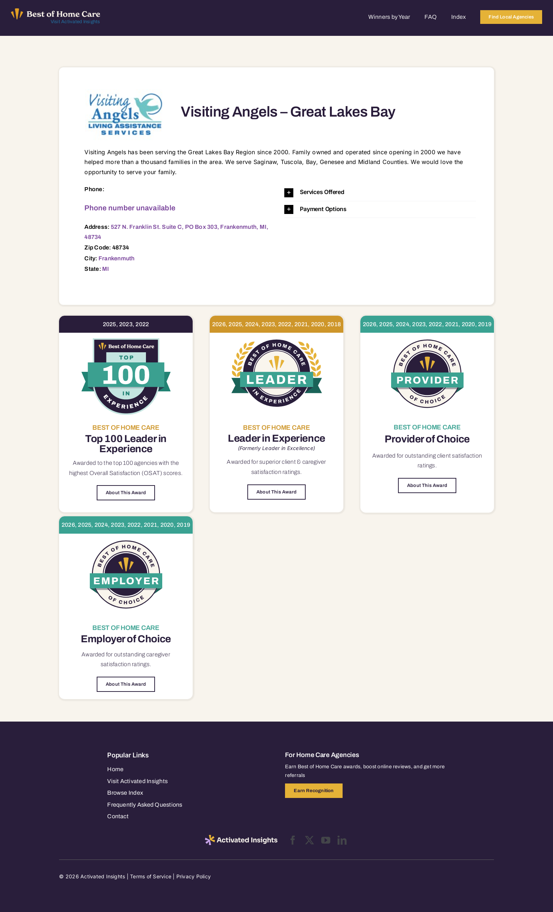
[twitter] (309, 840)
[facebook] (292, 840)
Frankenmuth (117, 258)
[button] (380, 192)
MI (105, 269)
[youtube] (325, 840)
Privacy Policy (193, 876)
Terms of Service (150, 876)
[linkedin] (342, 840)
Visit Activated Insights (75, 21)
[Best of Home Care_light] (55, 11)
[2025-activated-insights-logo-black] (241, 837)
